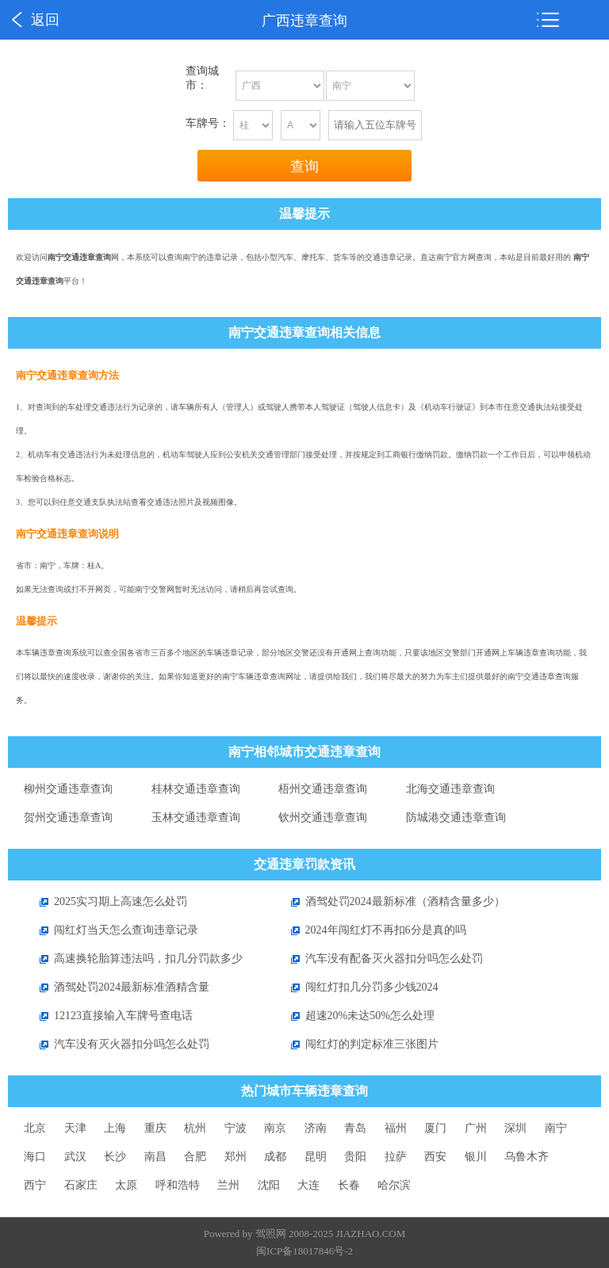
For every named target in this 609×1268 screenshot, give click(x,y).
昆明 (315, 1157)
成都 (275, 1157)
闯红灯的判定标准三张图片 (357, 1044)
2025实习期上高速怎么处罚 (105, 901)
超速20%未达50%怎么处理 (355, 1016)
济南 (315, 1128)
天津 (75, 1128)
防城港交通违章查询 (456, 817)
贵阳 (355, 1157)
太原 (126, 1185)
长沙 (115, 1157)
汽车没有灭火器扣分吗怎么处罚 (116, 1044)
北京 (35, 1128)
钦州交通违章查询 (322, 817)
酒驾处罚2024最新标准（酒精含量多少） (390, 901)
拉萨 (396, 1157)
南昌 (155, 1157)
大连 (308, 1185)
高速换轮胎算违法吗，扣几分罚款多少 (133, 958)
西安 (435, 1157)
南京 (275, 1128)
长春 (349, 1185)
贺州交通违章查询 (68, 817)
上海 (115, 1128)
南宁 (556, 1128)
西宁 (35, 1185)
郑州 (235, 1157)
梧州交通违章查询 (322, 789)
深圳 (515, 1128)
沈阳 (269, 1185)
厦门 (435, 1128)
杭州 (195, 1128)
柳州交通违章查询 (68, 789)
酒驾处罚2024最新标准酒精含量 (116, 987)
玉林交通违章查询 (195, 817)
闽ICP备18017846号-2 (304, 1251)
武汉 (75, 1157)
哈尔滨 (394, 1185)
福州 (396, 1128)
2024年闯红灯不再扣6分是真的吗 (370, 930)
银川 (476, 1157)
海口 (35, 1157)
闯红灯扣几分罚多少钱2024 (357, 987)
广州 (476, 1128)
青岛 (355, 1128)
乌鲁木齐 (526, 1157)
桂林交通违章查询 (195, 789)
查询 (304, 166)
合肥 (195, 1157)
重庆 (155, 1128)
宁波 (235, 1128)
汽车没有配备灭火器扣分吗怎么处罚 (379, 958)
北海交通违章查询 (450, 789)
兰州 (228, 1185)
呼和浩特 (177, 1185)
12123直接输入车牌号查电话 (108, 1016)
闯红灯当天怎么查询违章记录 (111, 930)
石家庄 (81, 1185)
